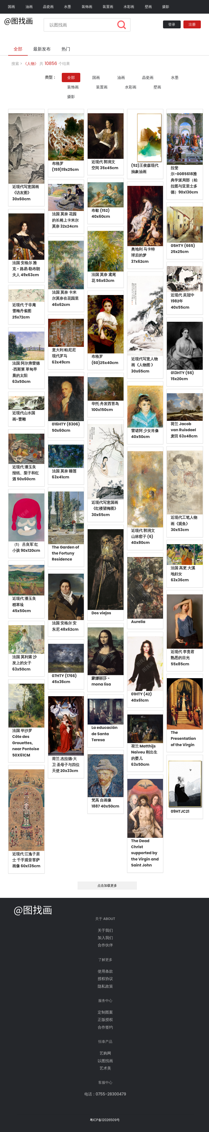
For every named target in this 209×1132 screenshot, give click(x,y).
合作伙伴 (105, 945)
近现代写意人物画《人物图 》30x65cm (144, 365)
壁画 (148, 6)
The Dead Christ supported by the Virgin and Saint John (145, 853)
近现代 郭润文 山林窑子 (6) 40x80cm (143, 537)
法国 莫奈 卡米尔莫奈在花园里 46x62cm (65, 298)
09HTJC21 (180, 811)
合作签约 (105, 1027)
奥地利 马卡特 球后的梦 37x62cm (143, 255)
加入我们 (105, 937)
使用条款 (105, 971)
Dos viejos (101, 613)
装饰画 (87, 6)
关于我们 (105, 930)
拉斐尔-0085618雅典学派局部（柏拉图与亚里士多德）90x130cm (184, 180)
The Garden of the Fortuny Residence (65, 553)
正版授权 (105, 1019)
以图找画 (105, 1061)
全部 (71, 77)
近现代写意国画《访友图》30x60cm (25, 193)
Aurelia (138, 621)
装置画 (108, 6)
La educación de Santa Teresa (104, 734)
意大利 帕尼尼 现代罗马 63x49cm (64, 356)
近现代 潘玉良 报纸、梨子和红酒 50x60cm (25, 473)
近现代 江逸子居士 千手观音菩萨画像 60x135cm (26, 860)
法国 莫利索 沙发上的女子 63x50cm (24, 663)
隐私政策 (105, 986)
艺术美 (105, 1068)
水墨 (67, 6)
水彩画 (129, 6)
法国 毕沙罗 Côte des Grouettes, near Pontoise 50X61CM (25, 743)
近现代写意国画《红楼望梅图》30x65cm (104, 508)
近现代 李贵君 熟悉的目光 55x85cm (182, 658)
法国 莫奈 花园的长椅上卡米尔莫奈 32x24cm (65, 220)
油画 (29, 6)
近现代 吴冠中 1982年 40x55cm (182, 301)
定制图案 (105, 1012)
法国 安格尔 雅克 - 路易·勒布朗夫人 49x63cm (26, 269)
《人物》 (30, 63)
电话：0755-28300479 (105, 1094)
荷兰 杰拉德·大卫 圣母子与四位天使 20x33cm (65, 765)
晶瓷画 (48, 6)
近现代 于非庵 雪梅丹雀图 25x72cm (24, 311)
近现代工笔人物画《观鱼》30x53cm (184, 523)
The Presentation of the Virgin (183, 738)
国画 (11, 6)
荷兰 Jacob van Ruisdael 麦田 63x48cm (184, 430)
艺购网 (105, 1053)
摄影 (165, 6)
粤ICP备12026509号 (105, 1120)
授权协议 (105, 978)
